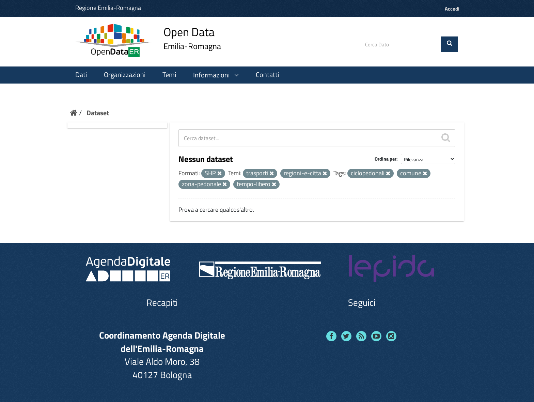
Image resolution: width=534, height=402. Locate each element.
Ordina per (385, 158)
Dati (81, 75)
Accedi (452, 9)
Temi (169, 75)
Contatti (267, 75)
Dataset (98, 112)
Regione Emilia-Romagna (108, 7)
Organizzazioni (124, 75)
